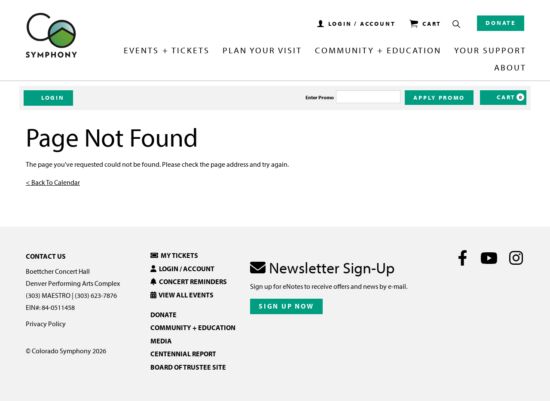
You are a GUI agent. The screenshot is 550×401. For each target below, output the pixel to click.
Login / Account (182, 268)
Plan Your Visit (262, 50)
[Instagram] (515, 258)
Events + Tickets (166, 50)
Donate (501, 23)
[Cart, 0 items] (503, 97)
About (510, 68)
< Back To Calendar (53, 182)
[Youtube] (489, 258)
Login (48, 97)
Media (161, 341)
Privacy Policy (46, 323)
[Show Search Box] (456, 24)
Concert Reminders (188, 281)
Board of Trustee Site (188, 367)
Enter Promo (320, 97)
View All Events (182, 295)
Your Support (490, 50)
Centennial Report (183, 353)
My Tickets (174, 255)
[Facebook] (462, 258)
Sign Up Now (286, 306)
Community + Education (378, 50)
